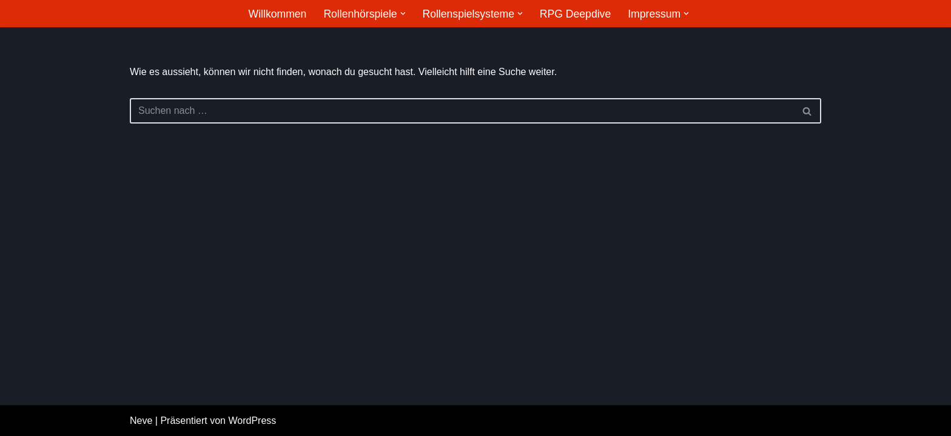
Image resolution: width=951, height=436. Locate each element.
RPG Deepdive (575, 14)
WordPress (252, 420)
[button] (403, 13)
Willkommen (278, 14)
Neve (141, 420)
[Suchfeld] (462, 111)
